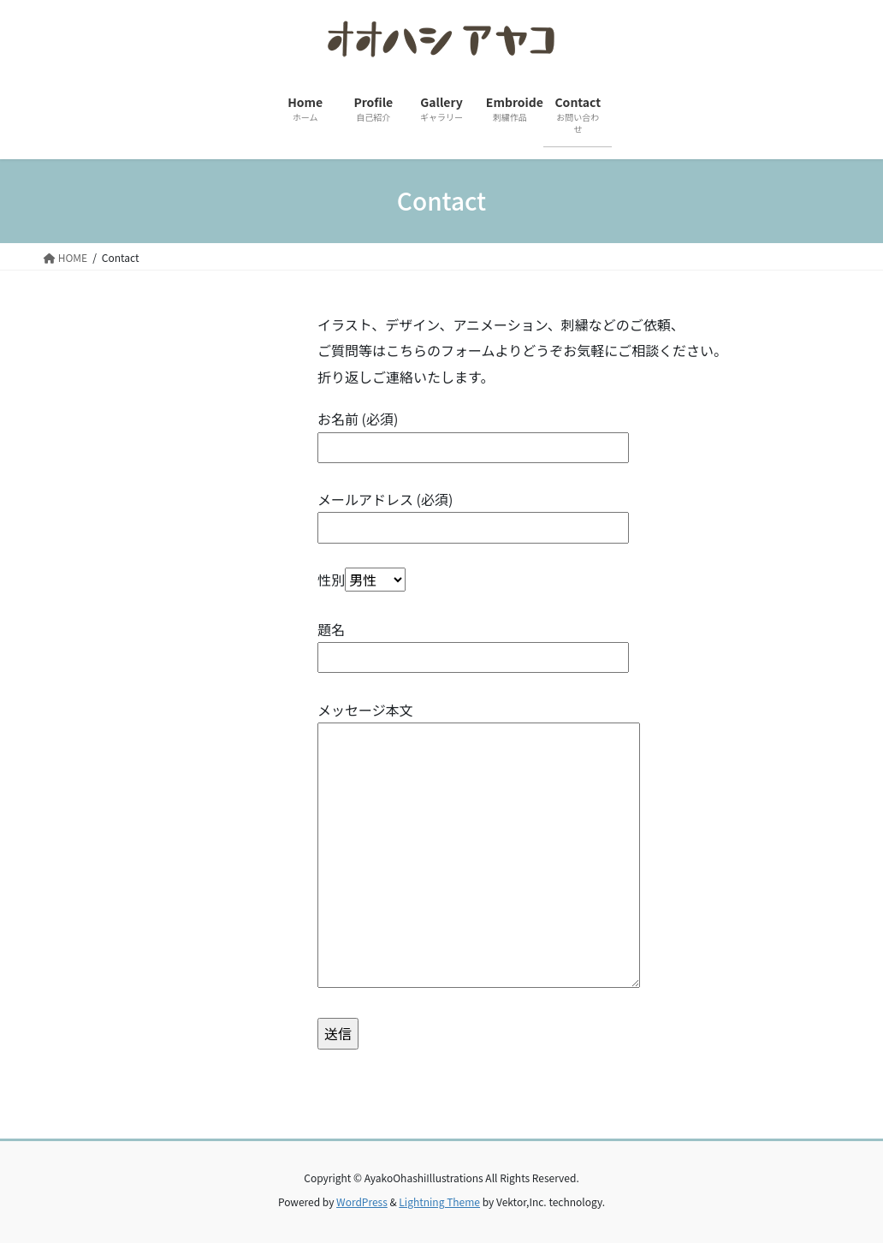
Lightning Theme (439, 1201)
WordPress (362, 1201)
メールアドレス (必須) (473, 513)
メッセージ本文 (478, 845)
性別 (361, 579)
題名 (473, 643)
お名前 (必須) (473, 432)
